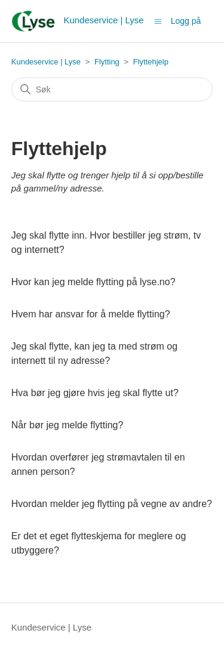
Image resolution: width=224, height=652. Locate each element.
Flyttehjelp (150, 61)
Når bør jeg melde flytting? (67, 425)
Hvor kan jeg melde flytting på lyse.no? (93, 282)
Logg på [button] (186, 21)
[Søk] (112, 89)
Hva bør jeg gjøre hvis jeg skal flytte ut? (95, 393)
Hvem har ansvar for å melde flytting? (90, 314)
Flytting (106, 61)
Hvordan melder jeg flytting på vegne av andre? (111, 504)
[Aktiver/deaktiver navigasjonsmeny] (158, 21)
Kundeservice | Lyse (46, 61)
